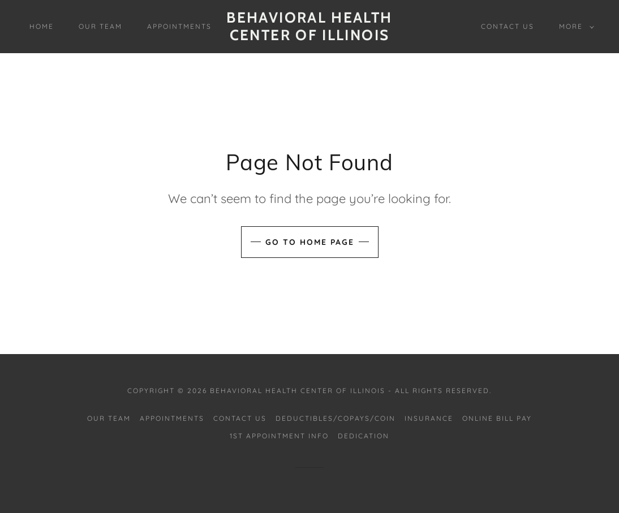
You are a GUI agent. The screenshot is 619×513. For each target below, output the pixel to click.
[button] (574, 26)
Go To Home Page (309, 242)
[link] (309, 36)
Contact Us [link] (507, 26)
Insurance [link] (429, 418)
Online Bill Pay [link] (497, 418)
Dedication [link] (363, 436)
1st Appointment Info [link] (279, 436)
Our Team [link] (100, 26)
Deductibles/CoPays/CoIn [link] (336, 418)
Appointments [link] (179, 26)
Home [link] (41, 26)
